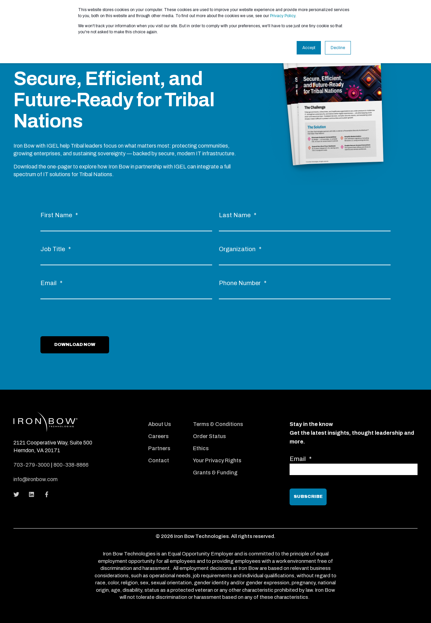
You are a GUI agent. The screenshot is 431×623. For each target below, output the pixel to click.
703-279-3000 (31, 465)
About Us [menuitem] (159, 424)
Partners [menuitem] (159, 448)
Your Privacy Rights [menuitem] (217, 460)
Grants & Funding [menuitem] (215, 472)
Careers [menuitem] (158, 436)
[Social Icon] (18, 494)
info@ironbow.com (35, 479)
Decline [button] (338, 47)
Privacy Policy (282, 15)
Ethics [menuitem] (201, 448)
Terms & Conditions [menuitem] (218, 424)
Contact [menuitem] (158, 460)
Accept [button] (308, 47)
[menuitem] (166, 415)
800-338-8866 (71, 465)
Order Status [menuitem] (209, 436)
